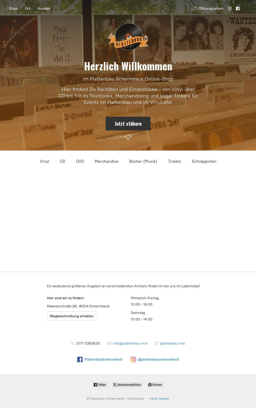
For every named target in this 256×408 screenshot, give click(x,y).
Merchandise (106, 161)
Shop (13, 8)
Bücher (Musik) (143, 161)
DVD (80, 161)
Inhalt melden (159, 399)
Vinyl (44, 161)
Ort (27, 8)
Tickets (174, 161)
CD (62, 161)
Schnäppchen (204, 161)
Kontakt (44, 8)
